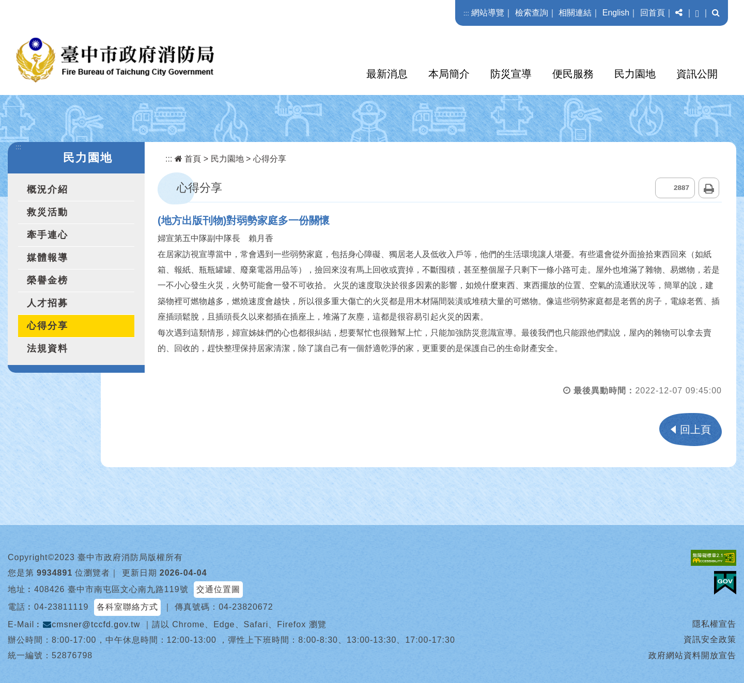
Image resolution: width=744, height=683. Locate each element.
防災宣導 (511, 74)
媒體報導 (47, 257)
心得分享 (47, 326)
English (615, 12)
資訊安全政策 (710, 639)
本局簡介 (449, 74)
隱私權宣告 (714, 624)
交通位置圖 (218, 589)
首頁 (188, 158)
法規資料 (47, 348)
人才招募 (47, 303)
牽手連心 (47, 235)
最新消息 (387, 74)
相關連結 (575, 12)
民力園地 (635, 74)
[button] (679, 13)
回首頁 (652, 12)
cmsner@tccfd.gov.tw (91, 624)
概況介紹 (47, 189)
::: (466, 13)
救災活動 (47, 212)
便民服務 (573, 74)
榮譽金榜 (47, 280)
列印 (709, 188)
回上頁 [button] (695, 429)
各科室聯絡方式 (127, 606)
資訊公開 (697, 74)
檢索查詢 (531, 12)
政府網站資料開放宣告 (692, 655)
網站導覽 (487, 12)
